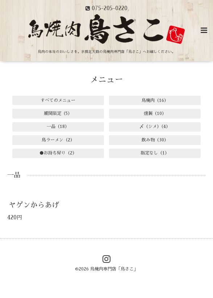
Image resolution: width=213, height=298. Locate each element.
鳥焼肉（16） (155, 100)
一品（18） (58, 126)
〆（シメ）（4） (154, 126)
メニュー (106, 79)
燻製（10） (155, 113)
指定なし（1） (155, 153)
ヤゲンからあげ (34, 204)
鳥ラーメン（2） (58, 140)
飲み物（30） (155, 140)
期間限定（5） (58, 113)
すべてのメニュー (58, 100)
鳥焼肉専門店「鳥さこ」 (114, 269)
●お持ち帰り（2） (58, 153)
